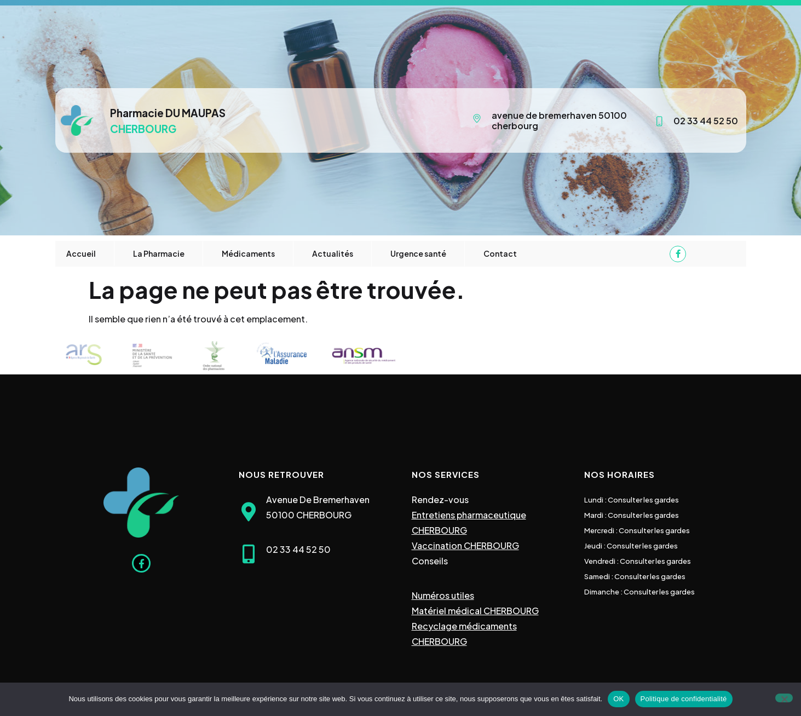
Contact (500, 253)
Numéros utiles (443, 595)
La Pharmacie (159, 253)
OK (618, 699)
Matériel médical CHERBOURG (475, 610)
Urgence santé (418, 253)
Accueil (81, 253)
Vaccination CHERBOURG (465, 545)
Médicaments (248, 253)
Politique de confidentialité (684, 699)
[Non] (784, 698)
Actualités (332, 253)
